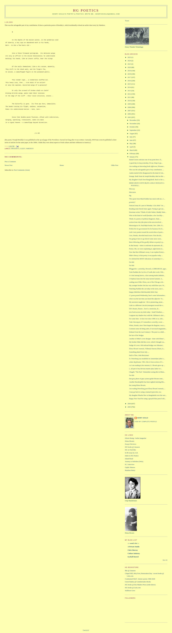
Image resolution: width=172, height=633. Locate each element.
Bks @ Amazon (130, 571)
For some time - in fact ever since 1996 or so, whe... (146, 319)
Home (62, 165)
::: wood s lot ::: (133, 543)
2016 (129, 81)
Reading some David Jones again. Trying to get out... (147, 209)
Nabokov (30, 148)
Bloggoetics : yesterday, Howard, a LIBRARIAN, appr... (148, 269)
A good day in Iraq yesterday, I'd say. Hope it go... (146, 163)
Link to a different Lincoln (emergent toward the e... (146, 305)
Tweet (127, 21)
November (133, 123)
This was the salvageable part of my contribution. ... (146, 170)
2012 (129, 94)
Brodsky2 (15, 148)
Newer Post (8, 165)
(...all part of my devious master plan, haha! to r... (145, 369)
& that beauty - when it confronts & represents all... (146, 245)
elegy (22, 148)
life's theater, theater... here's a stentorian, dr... (144, 309)
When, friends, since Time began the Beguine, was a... (147, 325)
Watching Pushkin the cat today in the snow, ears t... (146, 289)
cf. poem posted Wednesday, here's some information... (147, 295)
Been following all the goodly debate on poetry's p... (146, 242)
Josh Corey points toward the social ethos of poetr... (146, 232)
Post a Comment (10, 162)
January (132, 157)
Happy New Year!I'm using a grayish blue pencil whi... (147, 399)
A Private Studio (134, 547)
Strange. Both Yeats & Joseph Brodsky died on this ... (147, 176)
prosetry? (132, 202)
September (133, 130)
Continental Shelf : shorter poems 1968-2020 (140, 579)
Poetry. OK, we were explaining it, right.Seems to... (146, 249)
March (132, 150)
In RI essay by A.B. (131, 453)
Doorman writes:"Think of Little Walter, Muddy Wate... (147, 212)
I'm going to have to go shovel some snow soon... (146, 239)
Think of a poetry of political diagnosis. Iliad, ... (145, 219)
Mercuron (132, 192)
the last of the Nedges (136, 335)
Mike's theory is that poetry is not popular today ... (146, 255)
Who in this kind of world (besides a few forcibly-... (146, 215)
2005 (129, 117)
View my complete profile (146, 421)
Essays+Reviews (130, 444)
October (132, 127)
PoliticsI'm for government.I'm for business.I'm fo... (146, 229)
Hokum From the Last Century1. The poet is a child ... (147, 332)
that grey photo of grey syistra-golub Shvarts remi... (146, 379)
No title (131, 262)
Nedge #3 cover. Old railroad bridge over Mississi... (146, 345)
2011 (129, 97)
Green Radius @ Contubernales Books (138, 582)
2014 (129, 87)
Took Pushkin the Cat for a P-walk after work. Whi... (146, 272)
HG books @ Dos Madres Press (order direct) (140, 585)
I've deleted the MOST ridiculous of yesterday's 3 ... (146, 259)
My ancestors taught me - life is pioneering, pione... (146, 302)
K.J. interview (129, 464)
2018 (129, 74)
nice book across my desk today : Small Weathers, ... (146, 312)
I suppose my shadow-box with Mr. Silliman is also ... (147, 315)
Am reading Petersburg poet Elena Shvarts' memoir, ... (147, 389)
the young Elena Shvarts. (137, 385)
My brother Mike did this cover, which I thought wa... (147, 342)
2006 (129, 114)
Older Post (114, 165)
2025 (129, 57)
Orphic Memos (130, 467)
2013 (129, 91)
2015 (129, 84)
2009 (129, 104)
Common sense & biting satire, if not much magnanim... (148, 329)
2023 (129, 64)
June (131, 140)
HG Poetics (86, 10)
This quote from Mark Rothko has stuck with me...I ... (147, 199)
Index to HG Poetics (132, 456)
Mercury (132, 189)
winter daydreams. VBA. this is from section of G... (146, 362)
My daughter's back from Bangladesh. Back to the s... (147, 180)
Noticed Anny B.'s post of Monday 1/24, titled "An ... (147, 205)
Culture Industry (134, 553)
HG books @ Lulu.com (133, 588)
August (132, 133)
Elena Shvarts (129, 441)
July (131, 137)
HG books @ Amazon (132, 447)
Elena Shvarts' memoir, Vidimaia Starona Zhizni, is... (147, 349)
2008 (129, 107)
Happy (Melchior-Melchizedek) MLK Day (143, 292)
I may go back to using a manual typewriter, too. (145, 392)
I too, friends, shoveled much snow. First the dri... (145, 235)
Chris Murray (133, 550)
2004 (129, 404)
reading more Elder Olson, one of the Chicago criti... (146, 282)
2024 (129, 61)
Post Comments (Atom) (22, 170)
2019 (129, 71)
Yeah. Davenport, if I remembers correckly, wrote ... (146, 322)
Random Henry (130, 470)
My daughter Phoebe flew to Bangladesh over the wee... (147, 395)
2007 (129, 111)
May (131, 143)
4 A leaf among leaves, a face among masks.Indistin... (147, 275)
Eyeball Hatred (133, 557)
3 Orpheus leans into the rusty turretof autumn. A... (146, 279)
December (133, 120)
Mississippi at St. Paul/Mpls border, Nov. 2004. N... (146, 225)
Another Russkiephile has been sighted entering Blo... (147, 382)
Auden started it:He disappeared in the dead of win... (146, 173)
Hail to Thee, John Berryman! (139, 355)
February (133, 153)
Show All (165, 560)
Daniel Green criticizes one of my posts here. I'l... (145, 160)
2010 (129, 101)
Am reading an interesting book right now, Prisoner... (147, 166)
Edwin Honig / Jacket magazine (135, 438)
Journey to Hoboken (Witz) (134, 461)
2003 (129, 407)
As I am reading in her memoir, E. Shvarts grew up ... (147, 365)
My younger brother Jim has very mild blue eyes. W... (147, 285)
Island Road (129, 459)
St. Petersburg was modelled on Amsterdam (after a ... (147, 359)
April (131, 147)
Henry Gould (142, 418)
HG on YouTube (130, 450)
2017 (129, 77)
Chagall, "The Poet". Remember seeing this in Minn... (147, 372)
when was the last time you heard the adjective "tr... (146, 299)
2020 (129, 67)
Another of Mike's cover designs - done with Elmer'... (147, 339)
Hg (130, 195)
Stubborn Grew (130, 591)
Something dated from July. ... (139, 352)
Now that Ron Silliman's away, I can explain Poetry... (147, 252)
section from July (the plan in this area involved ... (146, 222)
